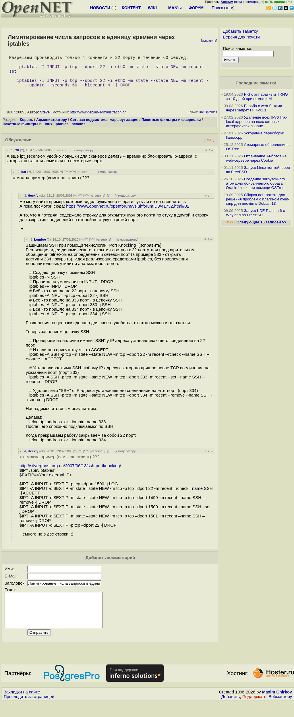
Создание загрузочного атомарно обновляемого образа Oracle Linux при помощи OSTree (255, 183)
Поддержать (254, 711)
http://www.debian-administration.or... (99, 120)
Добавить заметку (240, 31)
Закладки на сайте (22, 707)
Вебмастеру (280, 711)
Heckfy (33, 203)
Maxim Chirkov (277, 707)
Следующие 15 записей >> (262, 222)
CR (17, 158)
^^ (66, 179)
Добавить (230, 711)
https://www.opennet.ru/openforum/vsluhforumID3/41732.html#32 (127, 214)
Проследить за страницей (29, 711)
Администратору (51, 127)
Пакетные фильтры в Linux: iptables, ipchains (44, 132)
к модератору (84, 158)
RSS (208, 148)
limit (201, 120)
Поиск (217, 7)
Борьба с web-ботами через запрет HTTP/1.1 (254, 108)
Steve (45, 120)
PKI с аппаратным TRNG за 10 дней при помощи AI (257, 96)
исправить (209, 40)
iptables (211, 120)
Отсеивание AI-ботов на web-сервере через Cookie (256, 158)
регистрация (254, 1)
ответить (59, 158)
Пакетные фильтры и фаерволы (171, 127)
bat (23, 179)
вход (238, 1)
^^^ (72, 179)
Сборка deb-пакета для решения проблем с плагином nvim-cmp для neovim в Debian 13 (257, 199)
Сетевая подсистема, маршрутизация (104, 127)
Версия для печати (241, 37)
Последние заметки (256, 83)
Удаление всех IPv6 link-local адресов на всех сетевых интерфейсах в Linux (256, 121)
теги (229, 7)
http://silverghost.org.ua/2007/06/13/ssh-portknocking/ (70, 473)
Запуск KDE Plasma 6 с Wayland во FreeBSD (255, 212)
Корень (26, 127)
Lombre (40, 247)
